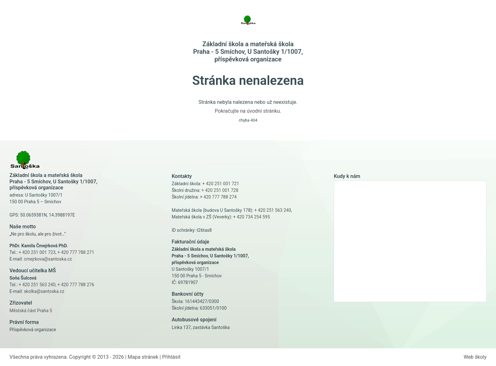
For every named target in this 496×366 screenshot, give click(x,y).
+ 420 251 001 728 (220, 190)
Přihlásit (171, 357)
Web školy (475, 357)
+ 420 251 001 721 (220, 183)
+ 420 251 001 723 (37, 252)
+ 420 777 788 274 (218, 196)
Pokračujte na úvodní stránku (247, 111)
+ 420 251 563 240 (37, 284)
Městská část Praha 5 (30, 310)
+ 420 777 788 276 (76, 284)
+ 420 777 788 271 (76, 252)
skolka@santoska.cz (44, 291)
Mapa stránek (143, 357)
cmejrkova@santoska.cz (48, 259)
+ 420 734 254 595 (251, 216)
